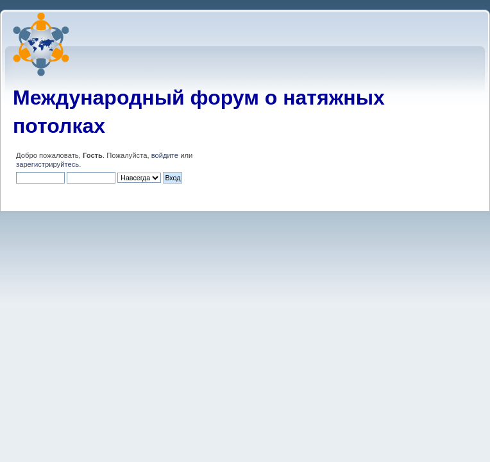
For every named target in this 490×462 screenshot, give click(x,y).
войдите (164, 155)
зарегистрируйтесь (47, 164)
